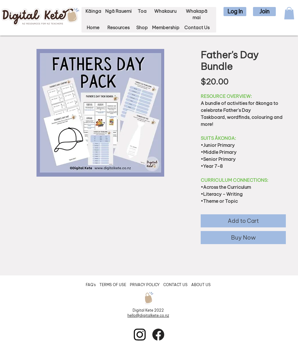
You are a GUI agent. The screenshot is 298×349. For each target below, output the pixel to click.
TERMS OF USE (112, 284)
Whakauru (165, 11)
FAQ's (91, 284)
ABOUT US (201, 284)
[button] (235, 11)
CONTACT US (175, 284)
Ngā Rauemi (118, 11)
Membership (165, 27)
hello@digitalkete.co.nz (148, 315)
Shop (142, 27)
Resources (118, 27)
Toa (142, 11)
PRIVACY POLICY (145, 284)
